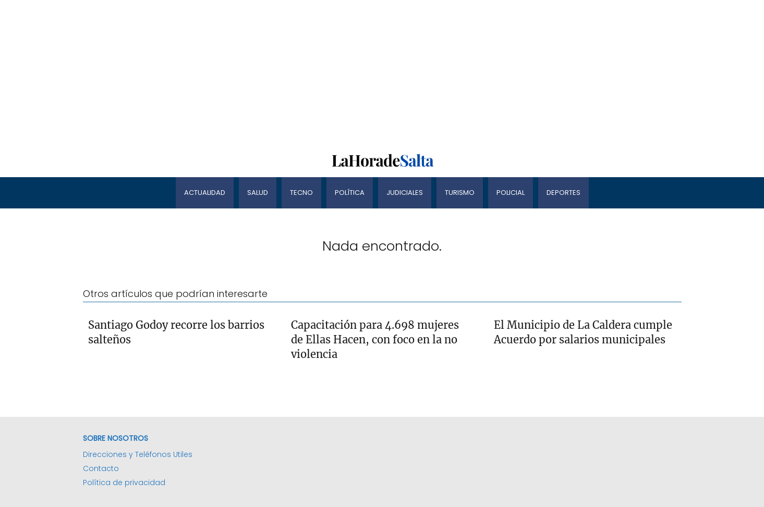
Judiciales (404, 192)
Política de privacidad (124, 482)
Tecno (301, 192)
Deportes (563, 192)
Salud (257, 192)
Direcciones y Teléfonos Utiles (137, 454)
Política (350, 192)
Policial (510, 192)
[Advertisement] (313, 73)
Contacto (101, 468)
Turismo (460, 192)
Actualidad (204, 192)
